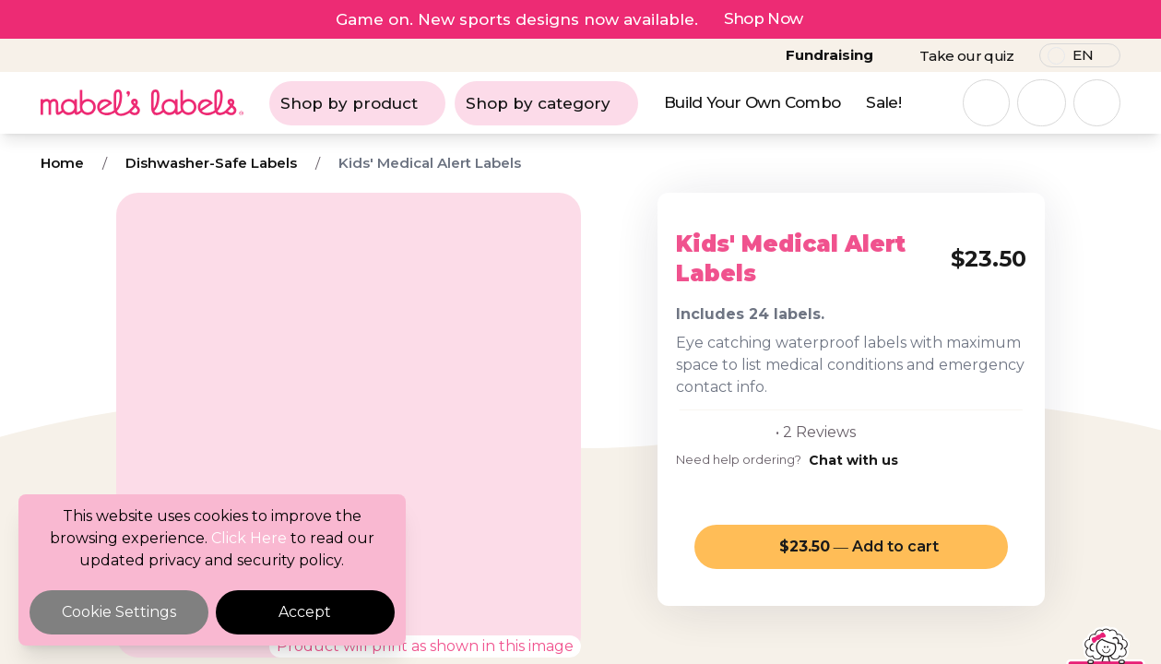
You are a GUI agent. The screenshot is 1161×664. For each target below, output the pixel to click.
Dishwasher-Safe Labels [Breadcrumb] (211, 163)
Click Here (249, 538)
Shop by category (546, 103)
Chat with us (853, 460)
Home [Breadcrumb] (62, 163)
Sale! (883, 102)
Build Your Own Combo (752, 102)
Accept (304, 612)
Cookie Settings (119, 612)
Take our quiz (966, 56)
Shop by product (357, 103)
